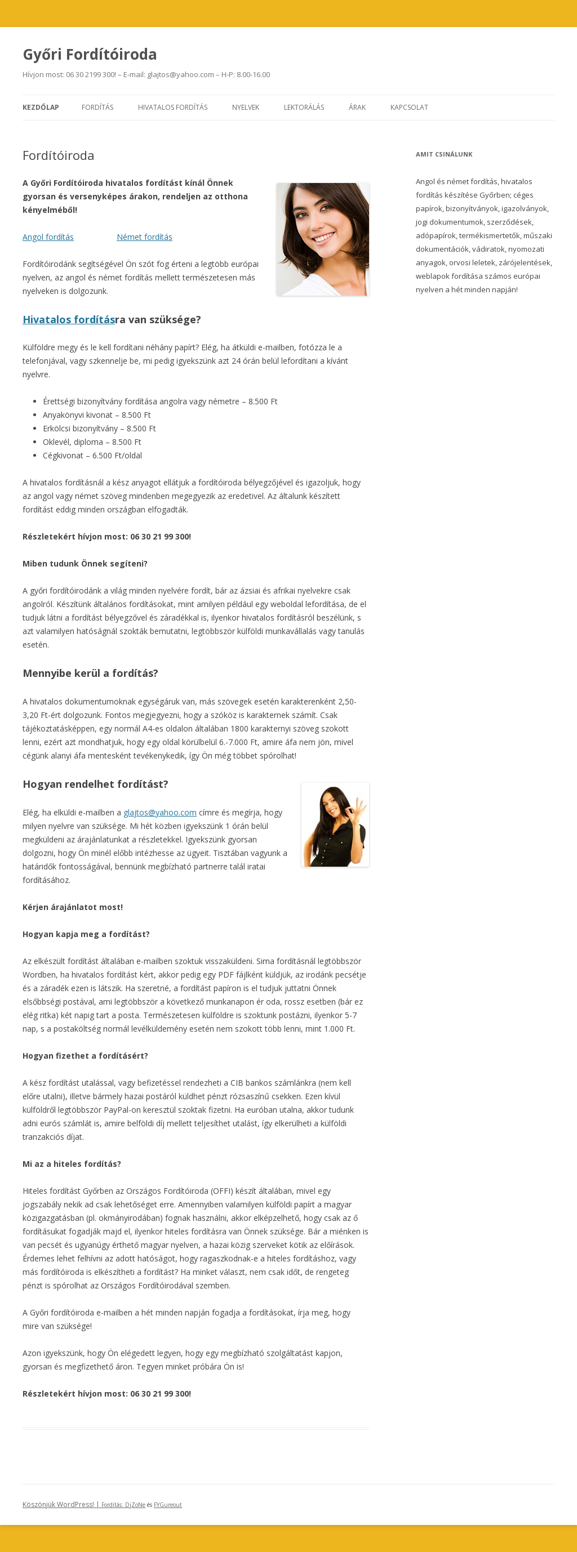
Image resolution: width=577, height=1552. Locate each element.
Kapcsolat (409, 107)
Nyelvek (245, 107)
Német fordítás (144, 236)
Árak (357, 107)
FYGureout (168, 1505)
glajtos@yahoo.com (160, 812)
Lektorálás (304, 107)
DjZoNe (135, 1505)
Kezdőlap (41, 107)
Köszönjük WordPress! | (74, 1504)
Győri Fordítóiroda (90, 54)
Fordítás (97, 107)
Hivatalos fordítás (172, 107)
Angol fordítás (48, 236)
